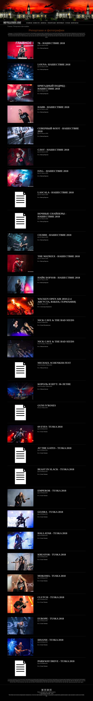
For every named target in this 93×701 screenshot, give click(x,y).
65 (18, 34)
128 (41, 35)
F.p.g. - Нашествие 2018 (53, 171)
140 (64, 35)
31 (49, 33)
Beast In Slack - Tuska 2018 (56, 469)
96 (60, 34)
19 (33, 33)
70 (24, 34)
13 (25, 33)
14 (26, 33)
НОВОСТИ (36, 23)
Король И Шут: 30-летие (54, 384)
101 (67, 34)
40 (61, 33)
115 (17, 35)
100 (66, 34)
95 (58, 34)
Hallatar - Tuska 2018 (52, 533)
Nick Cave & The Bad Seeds (56, 320)
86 (46, 34)
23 (38, 33)
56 (83, 33)
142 (68, 35)
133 (51, 35)
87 (47, 34)
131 (47, 35)
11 (22, 33)
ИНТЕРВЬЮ (60, 23)
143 (70, 35)
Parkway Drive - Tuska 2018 (56, 661)
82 (41, 34)
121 (28, 35)
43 (65, 33)
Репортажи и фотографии (21, 26)
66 (19, 34)
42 (64, 33)
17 (30, 33)
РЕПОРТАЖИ (52, 23)
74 (30, 34)
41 (63, 33)
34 (53, 33)
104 (73, 34)
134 (52, 35)
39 (60, 33)
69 (23, 34)
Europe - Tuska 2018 (51, 618)
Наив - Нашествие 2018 (53, 107)
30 (48, 33)
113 (13, 35)
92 (54, 34)
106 (77, 34)
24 (40, 33)
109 (83, 34)
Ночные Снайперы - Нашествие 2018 (52, 215)
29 (46, 33)
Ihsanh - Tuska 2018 (50, 639)
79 (37, 34)
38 (59, 33)
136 (56, 35)
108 (81, 34)
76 (33, 34)
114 (15, 35)
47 (71, 33)
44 (67, 33)
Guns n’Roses (47, 405)
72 (27, 34)
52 (78, 33)
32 (50, 33)
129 (43, 35)
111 (9, 35)
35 (55, 33)
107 (79, 34)
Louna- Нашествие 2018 (54, 64)
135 (54, 35)
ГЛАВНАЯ (29, 23)
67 (20, 34)
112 (11, 35)
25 (41, 33)
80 (38, 34)
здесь (46, 37)
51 (76, 33)
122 (30, 35)
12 (23, 33)
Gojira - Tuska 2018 (50, 512)
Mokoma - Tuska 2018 (52, 575)
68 (22, 34)
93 (56, 34)
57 (84, 33)
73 (28, 34)
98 (62, 34)
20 (34, 33)
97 (61, 34)
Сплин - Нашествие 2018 (54, 235)
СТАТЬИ (67, 23)
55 (82, 33)
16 (29, 33)
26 (42, 33)
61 (12, 34)
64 (16, 34)
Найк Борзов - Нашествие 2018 (59, 277)
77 (34, 34)
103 (71, 34)
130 (45, 35)
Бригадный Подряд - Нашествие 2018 (52, 87)
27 (44, 33)
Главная (9, 26)
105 (75, 34)
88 (49, 34)
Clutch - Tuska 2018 (51, 597)
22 (37, 33)
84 (43, 34)
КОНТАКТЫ (74, 23)
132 (49, 35)
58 (8, 34)
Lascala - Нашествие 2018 (56, 192)
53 (79, 33)
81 (39, 34)
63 (15, 34)
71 (26, 34)
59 (10, 34)
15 (27, 33)
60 (11, 34)
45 (68, 33)
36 (56, 33)
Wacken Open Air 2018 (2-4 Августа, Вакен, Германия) (57, 300)
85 (45, 34)
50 (75, 33)
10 (21, 33)
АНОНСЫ (43, 23)
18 (31, 33)
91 (53, 34)
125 (35, 35)
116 (18, 35)
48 (72, 33)
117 (20, 35)
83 (42, 34)
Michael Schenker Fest (54, 362)
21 (36, 33)
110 (84, 34)
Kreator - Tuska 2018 (52, 554)
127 (39, 35)
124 (34, 35)
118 (22, 35)
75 (31, 34)
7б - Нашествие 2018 (51, 43)
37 (57, 33)
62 (14, 34)
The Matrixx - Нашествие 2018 (59, 256)
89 (50, 34)
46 (69, 33)
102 (69, 34)
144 (71, 35)
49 (74, 33)
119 (24, 35)
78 (35, 34)
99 (64, 34)
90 (52, 34)
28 (45, 33)
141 (66, 35)
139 (62, 35)
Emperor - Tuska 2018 (52, 490)
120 (26, 35)
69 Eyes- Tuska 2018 (50, 426)
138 (60, 35)
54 (80, 33)
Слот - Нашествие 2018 (53, 149)
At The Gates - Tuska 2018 (54, 448)
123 (32, 35)
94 (57, 34)
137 (58, 35)
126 (37, 35)
